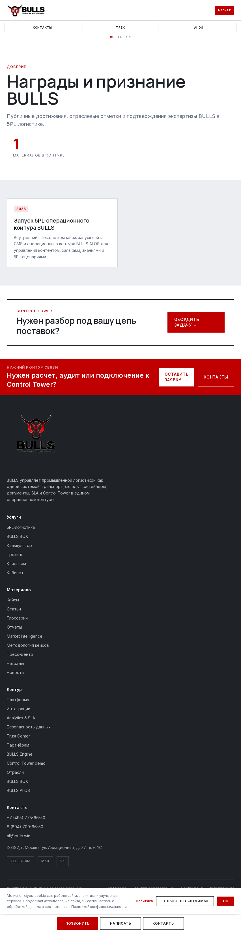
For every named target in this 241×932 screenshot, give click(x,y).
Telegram (20, 861)
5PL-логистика (21, 527)
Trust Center (18, 736)
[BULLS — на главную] (35, 441)
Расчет (224, 10)
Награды (15, 663)
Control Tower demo (26, 763)
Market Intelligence (24, 636)
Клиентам (16, 563)
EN (120, 37)
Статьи (14, 608)
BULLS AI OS (18, 790)
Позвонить (77, 923)
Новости (15, 672)
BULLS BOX (17, 536)
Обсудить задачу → (186, 322)
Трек (120, 27)
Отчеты (14, 627)
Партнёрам (18, 745)
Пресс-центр (20, 654)
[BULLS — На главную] (26, 10)
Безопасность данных (29, 726)
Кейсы (13, 599)
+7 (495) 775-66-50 (26, 817)
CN (128, 37)
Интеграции (18, 708)
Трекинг (15, 554)
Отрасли (15, 772)
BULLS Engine (20, 754)
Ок (226, 901)
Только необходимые (185, 901)
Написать (120, 923)
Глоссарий (17, 618)
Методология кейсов (28, 645)
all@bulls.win (18, 835)
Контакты (42, 27)
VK (62, 861)
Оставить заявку (177, 377)
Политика (144, 901)
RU (112, 37)
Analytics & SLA (21, 717)
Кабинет (15, 572)
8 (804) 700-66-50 (25, 826)
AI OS (198, 27)
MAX (45, 861)
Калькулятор (19, 545)
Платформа (18, 699)
